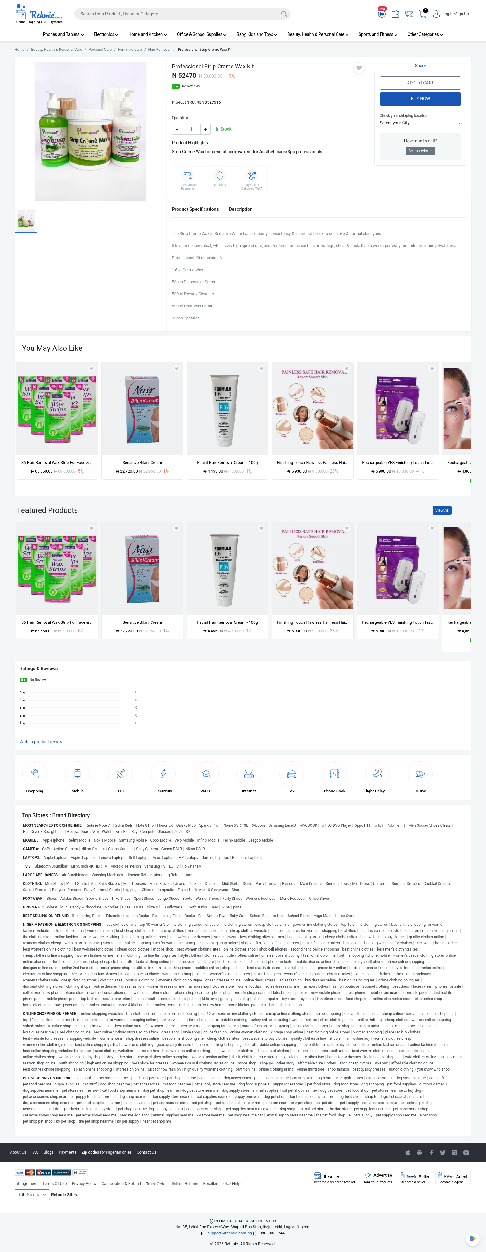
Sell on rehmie (420, 151)
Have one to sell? (420, 140)
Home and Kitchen (147, 34)
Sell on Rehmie (185, 1183)
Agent (453, 1178)
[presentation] (456, 416)
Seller (415, 1178)
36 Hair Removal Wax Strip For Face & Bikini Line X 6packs (57, 462)
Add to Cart (420, 82)
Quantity (180, 117)
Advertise (378, 1178)
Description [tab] (241, 209)
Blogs (48, 1152)
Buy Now (420, 98)
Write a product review (41, 741)
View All (442, 510)
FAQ (34, 1152)
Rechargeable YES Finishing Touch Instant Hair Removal (398, 462)
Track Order (156, 1183)
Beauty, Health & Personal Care (318, 34)
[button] (420, 123)
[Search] (182, 14)
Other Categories (425, 34)
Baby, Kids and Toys (256, 34)
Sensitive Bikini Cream (142, 462)
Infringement (26, 1183)
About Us (18, 1152)
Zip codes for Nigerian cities (107, 1152)
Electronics (106, 34)
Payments (68, 1152)
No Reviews (191, 86)
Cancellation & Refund (121, 1183)
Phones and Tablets (63, 34)
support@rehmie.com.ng (229, 1233)
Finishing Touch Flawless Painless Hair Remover (312, 462)
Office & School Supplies (202, 34)
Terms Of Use (54, 1183)
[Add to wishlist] (91, 528)
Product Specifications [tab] (195, 209)
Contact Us (147, 1152)
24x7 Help (232, 1183)
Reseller (210, 1183)
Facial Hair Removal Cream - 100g (227, 462)
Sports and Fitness (378, 34)
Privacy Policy (84, 1183)
